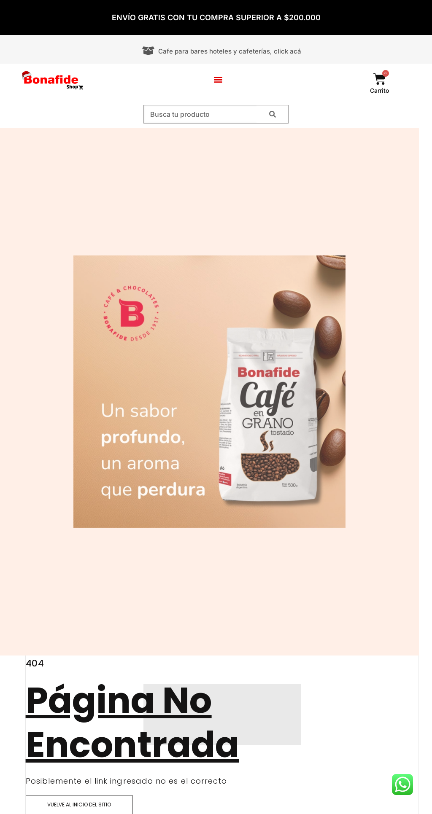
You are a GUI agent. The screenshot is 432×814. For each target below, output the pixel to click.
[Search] (272, 114)
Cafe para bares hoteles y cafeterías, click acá (229, 51)
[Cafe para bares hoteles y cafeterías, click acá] (148, 51)
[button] (218, 79)
